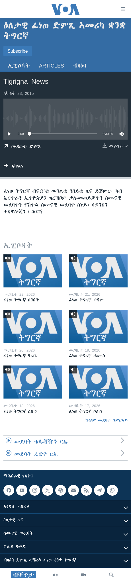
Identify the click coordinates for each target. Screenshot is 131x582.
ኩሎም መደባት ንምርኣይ (106, 420)
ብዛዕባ (79, 65)
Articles (51, 65)
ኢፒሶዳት (19, 65)
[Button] (14, 167)
